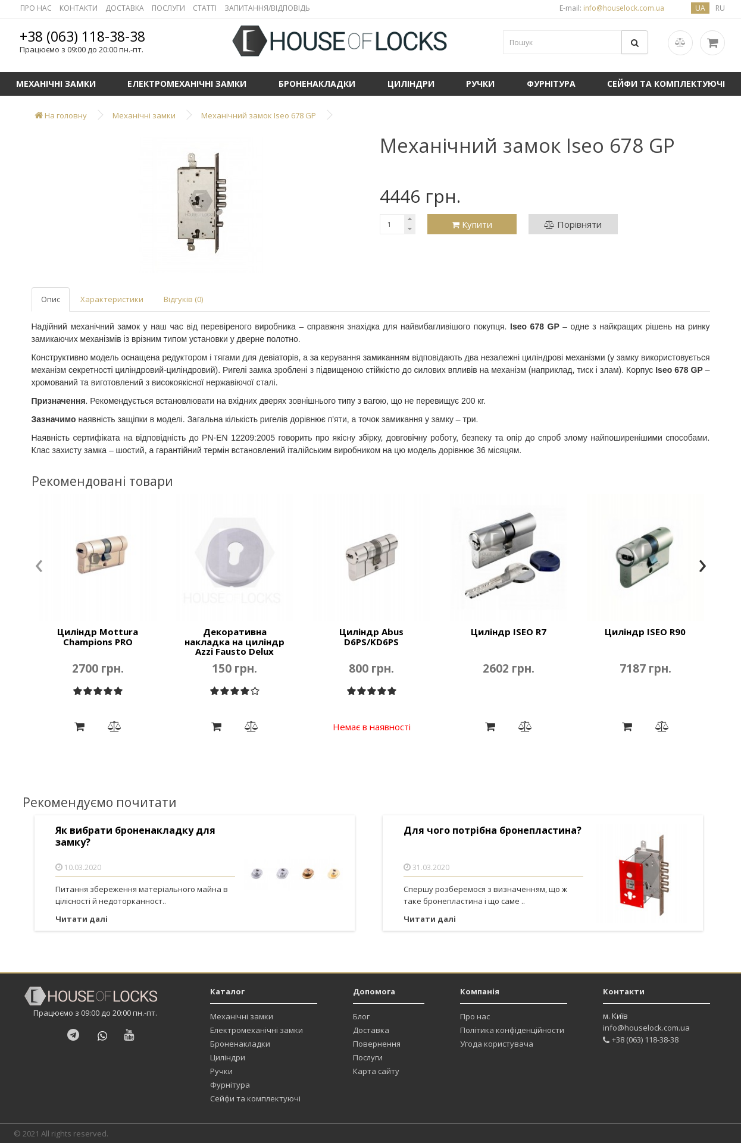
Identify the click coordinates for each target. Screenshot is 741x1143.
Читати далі (81, 918)
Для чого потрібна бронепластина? (492, 830)
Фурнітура (551, 83)
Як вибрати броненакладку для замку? (135, 836)
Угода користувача (496, 1043)
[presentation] (39, 567)
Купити (472, 224)
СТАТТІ (205, 8)
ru (720, 8)
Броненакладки (317, 83)
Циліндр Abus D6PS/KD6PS (371, 637)
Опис (50, 299)
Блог (361, 1016)
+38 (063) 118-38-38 (82, 36)
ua (700, 8)
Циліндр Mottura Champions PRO (97, 637)
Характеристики (111, 299)
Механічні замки (56, 83)
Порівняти (573, 224)
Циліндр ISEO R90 (645, 632)
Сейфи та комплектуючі (255, 1098)
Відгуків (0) (183, 299)
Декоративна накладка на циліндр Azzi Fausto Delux (234, 641)
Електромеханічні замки (186, 83)
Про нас (475, 1016)
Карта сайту (376, 1071)
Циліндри (410, 83)
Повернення (377, 1043)
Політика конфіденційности (512, 1030)
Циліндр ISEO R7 (508, 632)
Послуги (368, 1057)
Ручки (480, 83)
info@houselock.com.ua (646, 1027)
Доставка (371, 1030)
